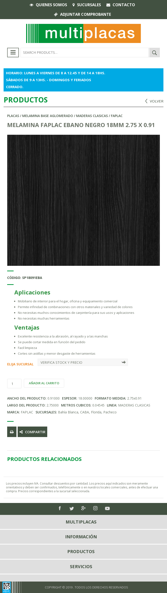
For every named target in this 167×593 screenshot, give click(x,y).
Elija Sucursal (9, 364)
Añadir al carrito (44, 383)
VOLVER (156, 101)
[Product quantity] (14, 383)
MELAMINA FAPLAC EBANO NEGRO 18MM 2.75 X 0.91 (81, 125)
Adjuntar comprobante (85, 14)
